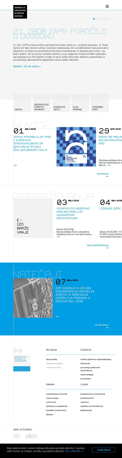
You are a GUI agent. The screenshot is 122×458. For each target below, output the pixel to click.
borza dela (51, 359)
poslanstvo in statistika (93, 394)
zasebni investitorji (56, 410)
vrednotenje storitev (56, 394)
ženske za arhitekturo (92, 406)
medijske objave (54, 363)
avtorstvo (51, 402)
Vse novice (103, 174)
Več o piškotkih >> (74, 451)
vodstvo (85, 402)
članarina (85, 363)
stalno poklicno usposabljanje (96, 359)
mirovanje (86, 378)
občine (49, 414)
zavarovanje (52, 398)
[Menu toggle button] (107, 6)
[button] (93, 22)
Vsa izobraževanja (98, 245)
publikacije (86, 410)
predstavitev (87, 398)
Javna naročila (53, 367)
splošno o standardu (56, 406)
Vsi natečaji (102, 325)
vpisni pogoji (87, 374)
